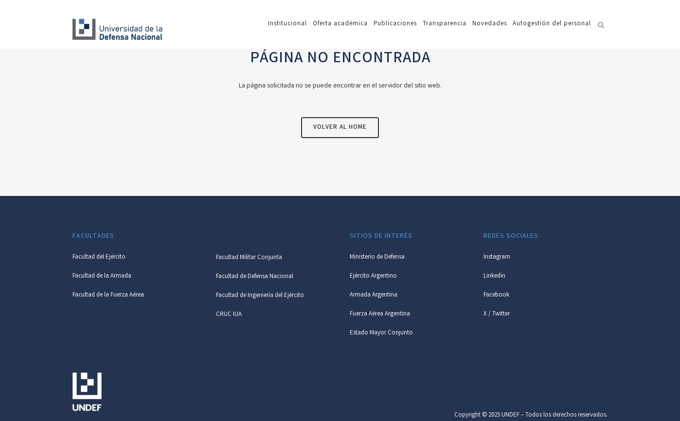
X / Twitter (496, 314)
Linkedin (494, 276)
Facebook (496, 295)
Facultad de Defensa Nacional (254, 276)
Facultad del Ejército (98, 257)
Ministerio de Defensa (377, 257)
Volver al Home (340, 127)
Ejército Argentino (373, 276)
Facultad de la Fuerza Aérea (108, 295)
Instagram (496, 257)
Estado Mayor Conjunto (381, 333)
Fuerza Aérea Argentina (380, 314)
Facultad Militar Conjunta (249, 258)
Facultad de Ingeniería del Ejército (260, 295)
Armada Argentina (373, 295)
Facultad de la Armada (101, 276)
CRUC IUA (229, 314)
